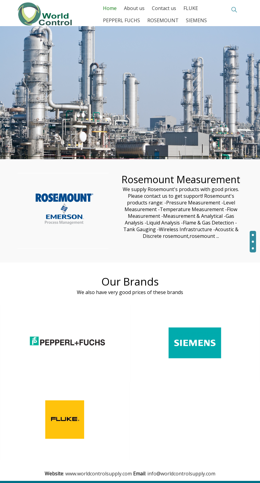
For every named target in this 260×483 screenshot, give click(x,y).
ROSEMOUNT (163, 20)
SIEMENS (196, 20)
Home (110, 8)
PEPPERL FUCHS (121, 20)
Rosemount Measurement (180, 179)
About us (134, 8)
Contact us (164, 8)
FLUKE (190, 8)
